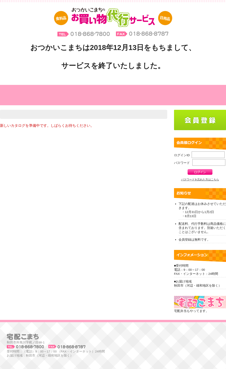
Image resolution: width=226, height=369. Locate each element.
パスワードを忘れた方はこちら (200, 179)
